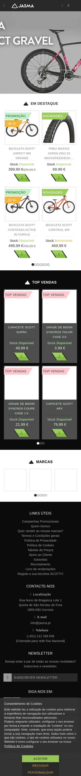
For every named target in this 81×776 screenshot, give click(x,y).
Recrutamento (40, 564)
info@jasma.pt (40, 623)
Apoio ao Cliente (40, 555)
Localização (40, 594)
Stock (14, 164)
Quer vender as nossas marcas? (40, 531)
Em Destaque (40, 103)
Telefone (40, 630)
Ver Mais (22, 178)
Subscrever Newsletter (30, 677)
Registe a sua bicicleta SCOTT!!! (40, 574)
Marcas (40, 462)
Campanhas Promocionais (40, 521)
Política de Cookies (40, 545)
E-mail (40, 617)
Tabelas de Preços (41, 550)
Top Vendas (40, 282)
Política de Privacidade (40, 540)
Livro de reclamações (40, 569)
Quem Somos (40, 526)
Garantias (40, 559)
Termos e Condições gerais (40, 535)
